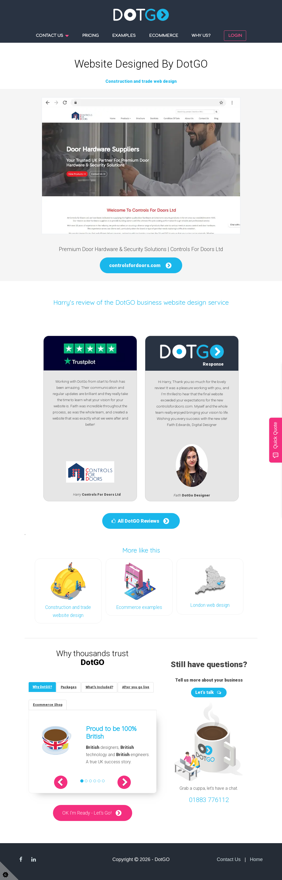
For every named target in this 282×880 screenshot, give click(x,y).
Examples (124, 35)
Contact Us (229, 859)
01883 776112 (209, 799)
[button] (61, 782)
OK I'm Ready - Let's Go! (87, 812)
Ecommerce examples (139, 607)
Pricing (90, 35)
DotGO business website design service (172, 302)
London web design (210, 605)
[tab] (42, 686)
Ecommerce (163, 35)
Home (256, 859)
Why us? (201, 35)
